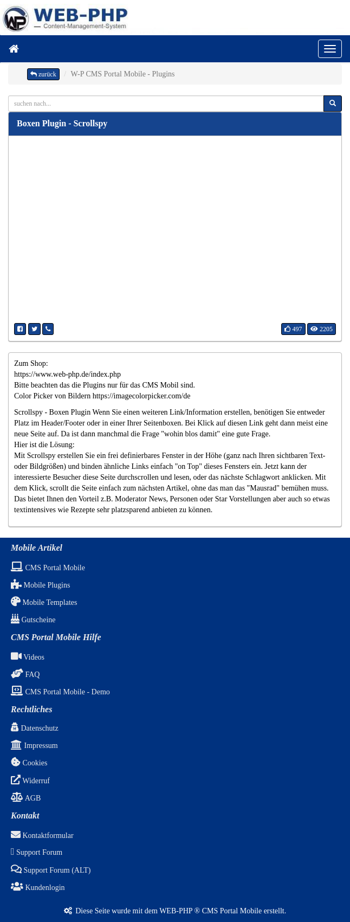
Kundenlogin (38, 888)
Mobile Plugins (40, 585)
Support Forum (36, 852)
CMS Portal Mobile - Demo (60, 692)
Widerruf (30, 781)
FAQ (25, 674)
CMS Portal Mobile (48, 568)
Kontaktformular (42, 835)
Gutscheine (33, 620)
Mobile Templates (44, 602)
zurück (43, 74)
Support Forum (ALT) (50, 870)
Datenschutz (35, 728)
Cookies (29, 763)
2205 (321, 329)
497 (293, 329)
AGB (26, 798)
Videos (27, 657)
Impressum (34, 746)
